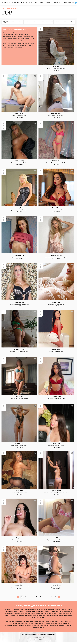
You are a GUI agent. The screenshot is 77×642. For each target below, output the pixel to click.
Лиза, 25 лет (56, 538)
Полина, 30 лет (19, 208)
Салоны (36, 2)
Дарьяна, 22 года (19, 349)
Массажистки (29, 2)
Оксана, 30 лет (19, 302)
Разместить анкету (57, 2)
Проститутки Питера (38, 639)
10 (55, 597)
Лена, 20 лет (56, 66)
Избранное (71, 2)
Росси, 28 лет (56, 208)
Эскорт (41, 2)
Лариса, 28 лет (19, 255)
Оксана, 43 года (19, 585)
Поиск (65, 2)
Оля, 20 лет (19, 396)
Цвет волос (41, 21)
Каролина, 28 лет (56, 255)
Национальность (49, 21)
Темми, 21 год (56, 302)
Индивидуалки (15, 2)
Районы (71, 21)
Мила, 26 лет (56, 161)
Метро (64, 21)
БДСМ (22, 2)
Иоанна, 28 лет (56, 585)
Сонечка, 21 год (56, 114)
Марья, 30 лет (56, 349)
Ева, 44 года (19, 443)
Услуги (57, 21)
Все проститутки (6, 2)
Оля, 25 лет (19, 538)
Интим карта (48, 2)
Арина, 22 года (56, 491)
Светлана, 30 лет (56, 396)
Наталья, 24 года (19, 161)
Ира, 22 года (19, 114)
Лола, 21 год (56, 443)
